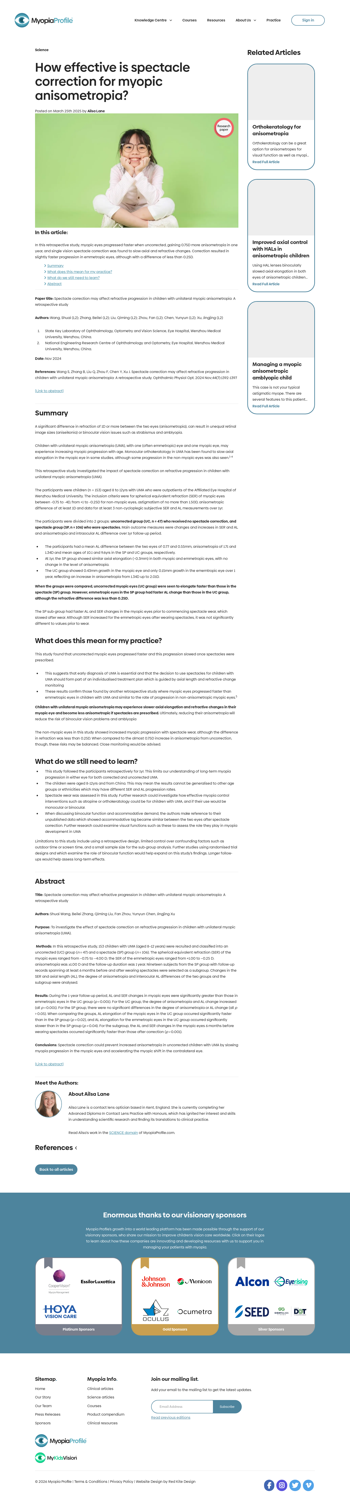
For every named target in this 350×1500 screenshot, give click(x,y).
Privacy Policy (121, 1481)
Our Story (43, 1397)
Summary (55, 265)
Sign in (308, 20)
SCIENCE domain (123, 1132)
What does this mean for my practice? (79, 271)
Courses (189, 20)
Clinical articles (100, 1389)
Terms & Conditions (90, 1481)
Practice (274, 20)
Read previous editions (170, 1418)
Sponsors (43, 1423)
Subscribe (227, 1406)
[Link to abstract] (49, 391)
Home (40, 1389)
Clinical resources (102, 1423)
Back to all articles (56, 1169)
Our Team (43, 1406)
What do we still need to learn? (73, 277)
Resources (216, 20)
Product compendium (105, 1414)
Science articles (100, 1397)
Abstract (54, 283)
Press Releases (47, 1414)
